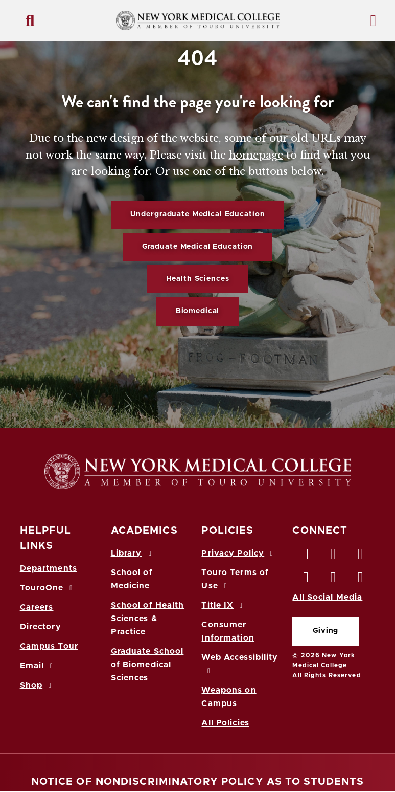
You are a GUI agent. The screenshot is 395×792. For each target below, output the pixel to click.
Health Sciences (197, 278)
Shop (37, 685)
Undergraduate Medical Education (197, 214)
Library (133, 553)
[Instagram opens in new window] (306, 580)
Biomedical (198, 311)
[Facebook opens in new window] (306, 557)
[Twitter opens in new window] (333, 557)
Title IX (223, 605)
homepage (256, 155)
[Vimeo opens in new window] (333, 580)
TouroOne (48, 588)
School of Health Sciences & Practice (147, 618)
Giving (325, 630)
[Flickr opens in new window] (360, 580)
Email (38, 666)
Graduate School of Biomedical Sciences (147, 664)
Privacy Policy (238, 553)
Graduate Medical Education (197, 246)
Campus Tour (49, 646)
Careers (37, 607)
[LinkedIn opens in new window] (360, 557)
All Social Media (327, 597)
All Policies (225, 723)
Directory (40, 627)
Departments (48, 568)
